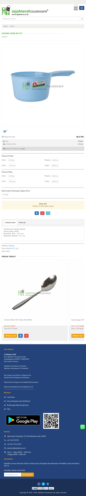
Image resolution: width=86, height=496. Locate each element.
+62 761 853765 (13, 440)
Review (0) (22, 223)
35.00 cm (55, 176)
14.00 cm (55, 181)
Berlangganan (27, 475)
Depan (5, 26)
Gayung (11, 245)
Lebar (4, 165)
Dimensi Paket (7, 172)
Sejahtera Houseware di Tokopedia (16, 368)
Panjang (47, 160)
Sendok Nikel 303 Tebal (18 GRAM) (18, 320)
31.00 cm (55, 160)
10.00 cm (55, 165)
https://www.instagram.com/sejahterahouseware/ (21, 382)
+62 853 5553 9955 (14, 444)
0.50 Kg (11, 176)
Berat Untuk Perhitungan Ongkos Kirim (16, 191)
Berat (4, 160)
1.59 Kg (5, 194)
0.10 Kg (11, 160)
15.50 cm (12, 165)
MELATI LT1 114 (12, 248)
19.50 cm (12, 181)
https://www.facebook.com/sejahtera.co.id (18, 387)
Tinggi (46, 165)
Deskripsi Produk (10, 223)
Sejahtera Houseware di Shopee (15, 366)
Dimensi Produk (7, 156)
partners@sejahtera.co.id (16, 448)
